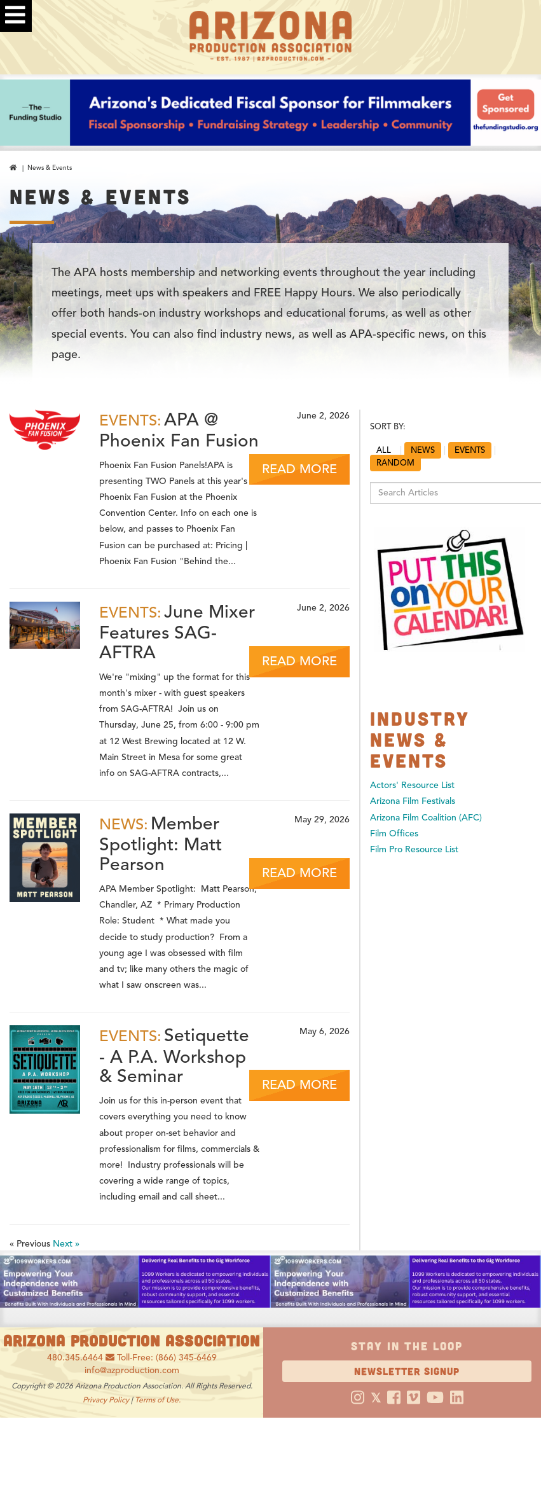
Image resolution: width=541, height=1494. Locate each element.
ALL (383, 450)
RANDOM (395, 463)
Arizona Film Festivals (412, 801)
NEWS (423, 450)
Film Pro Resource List (414, 849)
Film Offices (394, 833)
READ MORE (299, 469)
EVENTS (470, 450)
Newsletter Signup (407, 1371)
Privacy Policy (106, 1399)
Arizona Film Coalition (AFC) (426, 817)
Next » (66, 1243)
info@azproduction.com (132, 1370)
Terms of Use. (158, 1399)
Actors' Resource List (412, 785)
